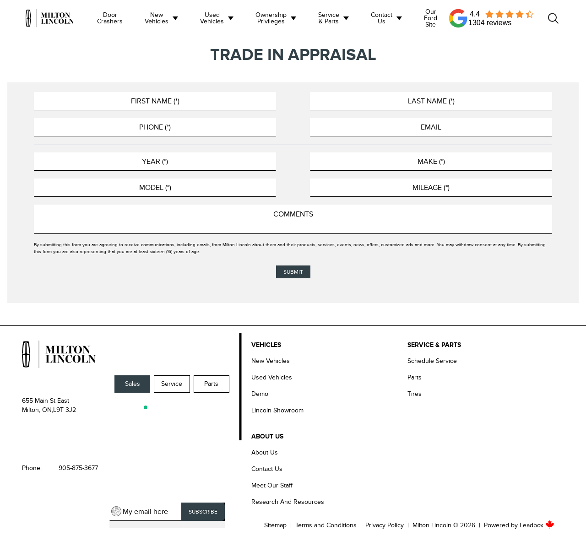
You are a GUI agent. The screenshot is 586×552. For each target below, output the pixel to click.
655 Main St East (45, 401)
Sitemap (275, 525)
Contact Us (266, 469)
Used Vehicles (212, 18)
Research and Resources (287, 502)
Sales (132, 384)
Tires (414, 394)
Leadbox (537, 525)
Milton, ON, (37, 410)
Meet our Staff (272, 485)
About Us (264, 452)
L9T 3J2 (64, 410)
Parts (211, 384)
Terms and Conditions (326, 525)
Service (171, 384)
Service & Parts (328, 18)
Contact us (381, 18)
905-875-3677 (78, 468)
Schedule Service (432, 361)
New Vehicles (156, 18)
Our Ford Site (430, 18)
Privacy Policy (384, 525)
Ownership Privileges (271, 18)
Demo (259, 394)
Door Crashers (110, 18)
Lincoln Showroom (277, 410)
